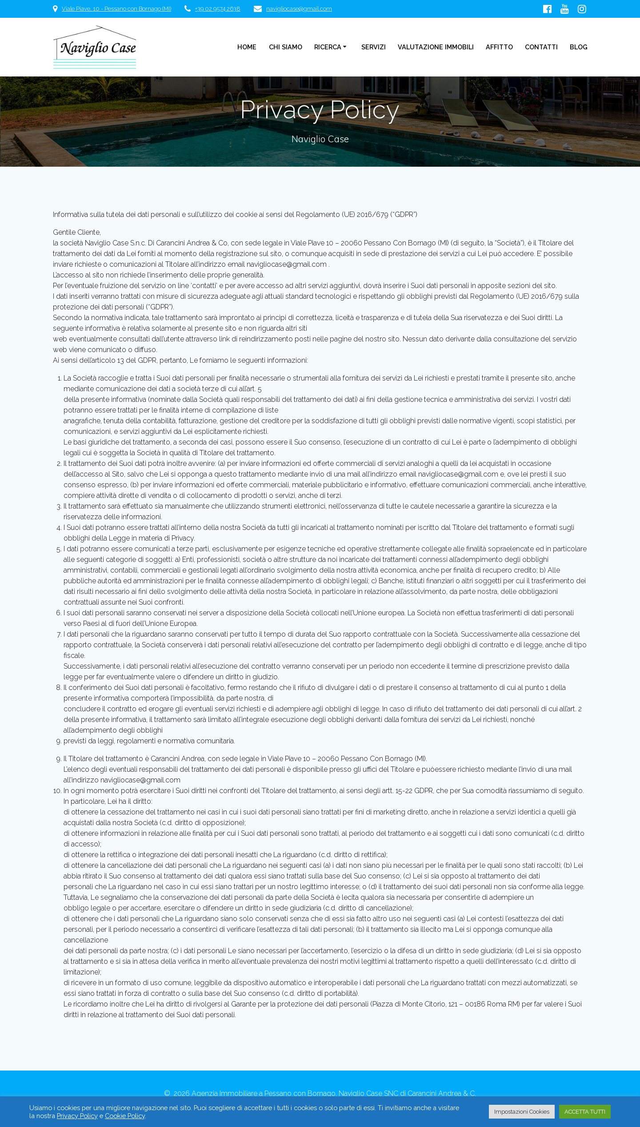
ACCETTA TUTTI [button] (584, 1111)
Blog (579, 47)
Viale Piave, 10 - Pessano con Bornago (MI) (116, 8)
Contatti (541, 47)
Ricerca (327, 47)
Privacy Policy (77, 1115)
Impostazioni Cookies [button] (521, 1111)
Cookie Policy (125, 1115)
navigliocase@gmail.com (299, 8)
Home (246, 47)
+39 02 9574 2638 (217, 8)
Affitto (499, 47)
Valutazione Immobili (436, 47)
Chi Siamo (285, 47)
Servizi (373, 47)
